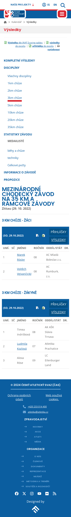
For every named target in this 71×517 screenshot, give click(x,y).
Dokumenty (38, 466)
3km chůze (15, 98)
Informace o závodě (20, 172)
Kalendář (17, 22)
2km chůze (15, 90)
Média (37, 441)
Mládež (38, 476)
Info (37, 235)
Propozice (12, 180)
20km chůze (15, 120)
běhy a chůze (16, 150)
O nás (37, 456)
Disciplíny (11, 68)
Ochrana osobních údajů (19, 397)
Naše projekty (22, 4)
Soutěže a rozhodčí (38, 486)
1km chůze (15, 83)
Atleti (37, 436)
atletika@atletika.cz (38, 411)
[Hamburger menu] (62, 13)
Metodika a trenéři (37, 481)
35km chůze (15, 127)
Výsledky (58, 240)
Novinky (38, 426)
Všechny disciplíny (19, 76)
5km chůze (15, 105)
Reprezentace (38, 471)
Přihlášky (58, 232)
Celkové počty (17, 165)
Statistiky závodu (18, 134)
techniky (13, 158)
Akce (38, 431)
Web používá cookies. (54, 397)
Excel (43, 235)
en (55, 5)
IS (46, 4)
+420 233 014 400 (37, 406)
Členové (38, 461)
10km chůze (15, 112)
